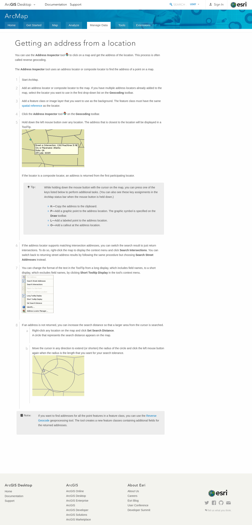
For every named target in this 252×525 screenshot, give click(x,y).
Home (12, 25)
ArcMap (17, 16)
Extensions (143, 25)
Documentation (56, 4)
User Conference (138, 505)
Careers (132, 495)
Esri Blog (133, 500)
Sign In (219, 4)
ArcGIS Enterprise (77, 500)
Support (75, 4)
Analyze (74, 25)
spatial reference (32, 105)
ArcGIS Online (75, 491)
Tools (121, 25)
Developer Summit (139, 510)
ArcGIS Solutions (76, 514)
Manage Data (99, 25)
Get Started (34, 25)
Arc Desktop (18, 4)
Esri (239, 4)
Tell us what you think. (219, 510)
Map (55, 25)
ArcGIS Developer (77, 510)
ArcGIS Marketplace (78, 519)
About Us (133, 491)
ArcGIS (70, 505)
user (193, 4)
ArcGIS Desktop (76, 495)
